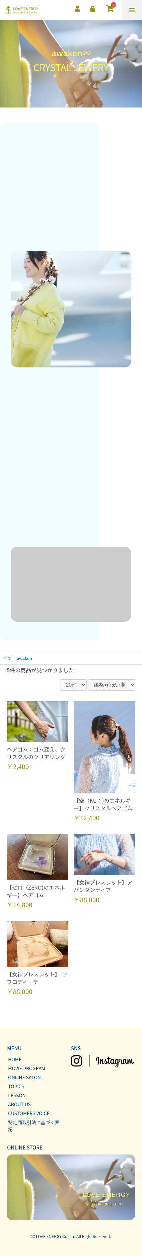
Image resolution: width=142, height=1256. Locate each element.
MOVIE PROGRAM (26, 1068)
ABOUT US (19, 1104)
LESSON (17, 1095)
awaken (24, 658)
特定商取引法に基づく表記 (33, 1126)
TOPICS (16, 1086)
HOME (14, 1059)
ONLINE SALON (24, 1077)
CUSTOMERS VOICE (28, 1113)
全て (7, 658)
